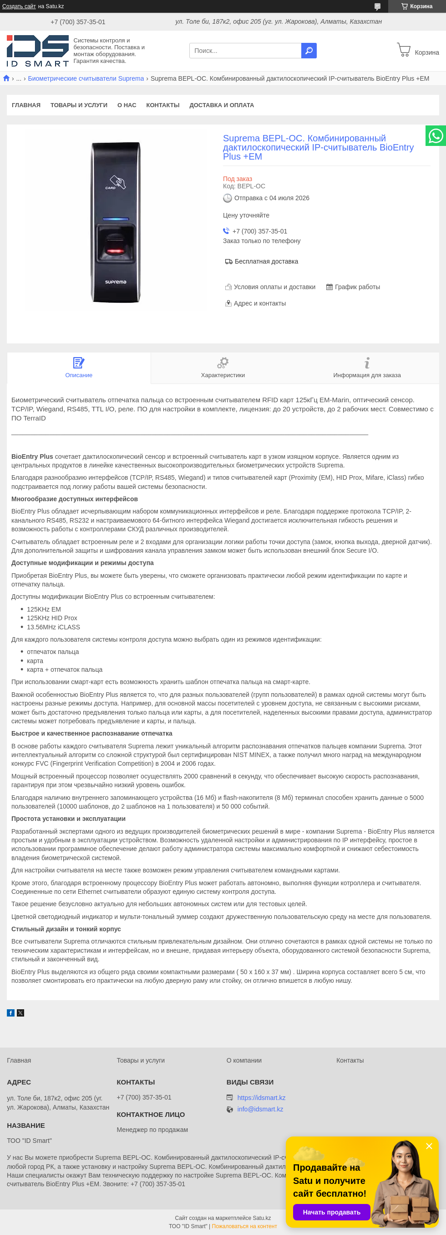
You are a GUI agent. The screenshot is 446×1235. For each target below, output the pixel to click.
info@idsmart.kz (261, 1109)
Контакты (163, 105)
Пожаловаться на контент (244, 1226)
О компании (244, 1060)
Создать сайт (19, 6)
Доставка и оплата (221, 105)
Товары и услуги (79, 105)
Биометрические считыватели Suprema (86, 78)
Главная (26, 105)
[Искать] (309, 50)
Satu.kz (262, 1218)
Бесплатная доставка (266, 261)
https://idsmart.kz (262, 1097)
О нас (127, 105)
